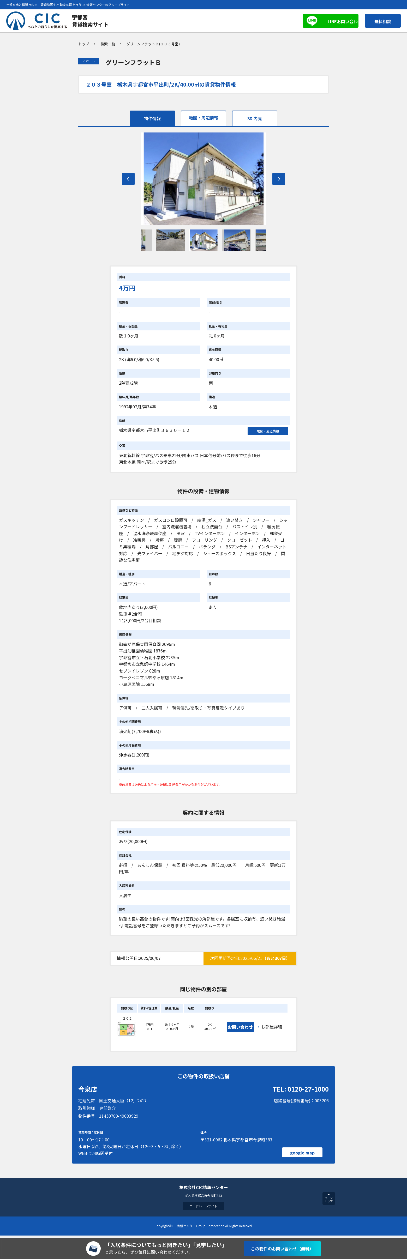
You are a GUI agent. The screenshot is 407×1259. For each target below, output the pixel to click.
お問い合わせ (240, 1029)
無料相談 (380, 21)
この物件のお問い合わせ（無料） (282, 1248)
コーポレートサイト (203, 1209)
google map (301, 1155)
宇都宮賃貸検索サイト (90, 20)
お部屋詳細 (272, 1029)
